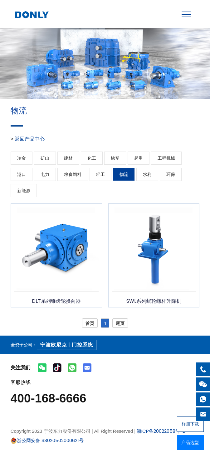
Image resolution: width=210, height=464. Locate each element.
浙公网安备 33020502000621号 (47, 440)
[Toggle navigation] (186, 14)
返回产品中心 (30, 138)
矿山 (45, 158)
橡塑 (115, 158)
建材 (68, 158)
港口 (21, 174)
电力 (45, 174)
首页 (89, 323)
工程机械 (166, 158)
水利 (147, 174)
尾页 (120, 323)
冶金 (21, 158)
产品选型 (190, 442)
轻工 (100, 174)
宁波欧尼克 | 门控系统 (66, 344)
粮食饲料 (72, 174)
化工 (91, 158)
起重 (138, 158)
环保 (170, 174)
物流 (124, 174)
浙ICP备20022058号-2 (160, 431)
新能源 (23, 190)
